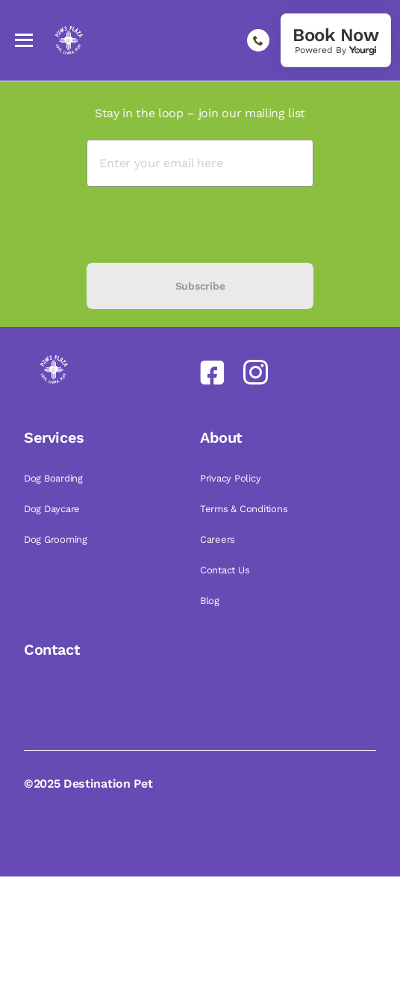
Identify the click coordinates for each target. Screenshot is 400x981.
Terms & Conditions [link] (245, 508)
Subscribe (200, 286)
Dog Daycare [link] (53, 508)
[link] (336, 40)
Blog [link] (211, 600)
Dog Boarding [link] (55, 478)
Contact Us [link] (226, 570)
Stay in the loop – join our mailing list (200, 113)
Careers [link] (219, 539)
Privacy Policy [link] (231, 478)
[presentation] (200, 225)
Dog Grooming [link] (57, 539)
